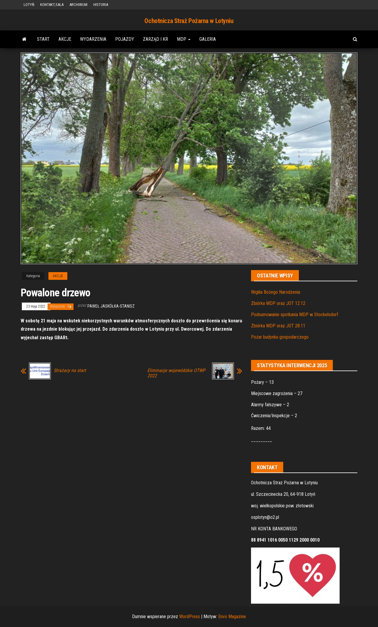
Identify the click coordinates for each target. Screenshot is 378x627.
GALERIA (207, 39)
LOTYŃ (29, 4)
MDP (183, 39)
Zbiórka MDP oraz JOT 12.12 (278, 303)
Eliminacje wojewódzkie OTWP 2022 (176, 373)
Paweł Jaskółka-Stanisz (111, 306)
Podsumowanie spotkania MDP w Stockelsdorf (294, 314)
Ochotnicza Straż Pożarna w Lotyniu (188, 21)
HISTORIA (100, 4)
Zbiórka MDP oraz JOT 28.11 (278, 326)
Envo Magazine (232, 616)
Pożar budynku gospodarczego (280, 337)
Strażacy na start (70, 370)
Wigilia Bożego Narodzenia (275, 292)
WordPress (189, 616)
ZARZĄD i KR (155, 39)
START (43, 39)
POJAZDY (124, 39)
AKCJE (64, 39)
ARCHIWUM (78, 4)
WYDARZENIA (93, 39)
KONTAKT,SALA (51, 4)
